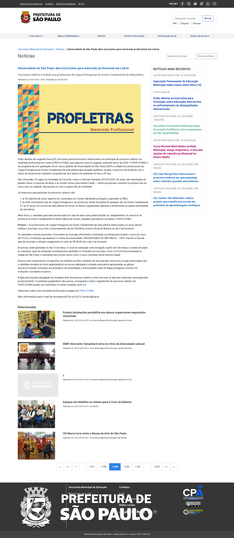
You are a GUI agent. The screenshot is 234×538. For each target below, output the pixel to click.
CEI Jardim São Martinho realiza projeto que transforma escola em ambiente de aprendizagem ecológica (176, 201)
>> (166, 466)
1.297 (92, 466)
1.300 (126, 466)
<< (67, 466)
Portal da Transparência (66, 4)
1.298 (103, 466)
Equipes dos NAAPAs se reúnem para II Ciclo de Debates (97, 402)
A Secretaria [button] (36, 36)
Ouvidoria (49, 4)
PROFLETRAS (86, 290)
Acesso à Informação (134, 36)
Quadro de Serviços (199, 36)
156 (122, 493)
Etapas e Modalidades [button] (69, 36)
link (84, 284)
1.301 (138, 466)
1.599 (157, 466)
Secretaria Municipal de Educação (35, 49)
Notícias (197, 23)
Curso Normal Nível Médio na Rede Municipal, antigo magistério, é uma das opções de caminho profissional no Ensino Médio (178, 152)
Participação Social (167, 36)
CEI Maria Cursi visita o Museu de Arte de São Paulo (95, 433)
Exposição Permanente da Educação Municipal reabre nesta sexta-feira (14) (177, 83)
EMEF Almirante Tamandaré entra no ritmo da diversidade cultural (104, 343)
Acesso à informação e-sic (31, 4)
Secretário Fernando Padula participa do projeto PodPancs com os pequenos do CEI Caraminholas (177, 129)
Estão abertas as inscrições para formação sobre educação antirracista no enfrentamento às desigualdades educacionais (177, 104)
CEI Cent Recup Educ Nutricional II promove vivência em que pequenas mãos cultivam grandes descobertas (175, 177)
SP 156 (81, 4)
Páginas (185, 23)
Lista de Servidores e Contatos (135, 499)
